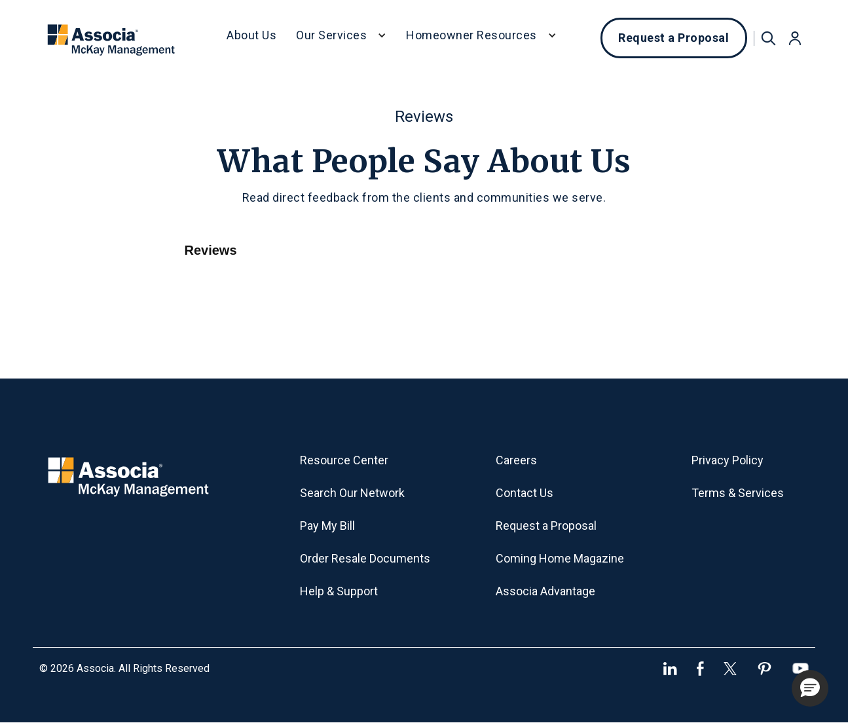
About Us (251, 35)
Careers (516, 460)
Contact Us (524, 493)
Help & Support (339, 591)
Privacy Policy (727, 460)
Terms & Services (737, 493)
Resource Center (344, 460)
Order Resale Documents (365, 558)
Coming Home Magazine (560, 558)
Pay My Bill (327, 525)
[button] (341, 38)
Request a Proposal (673, 38)
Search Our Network (352, 493)
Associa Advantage (545, 591)
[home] (112, 38)
